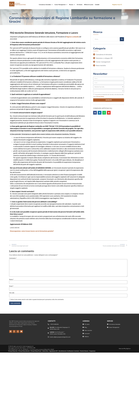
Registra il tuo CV (117, 4)
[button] (46, 4)
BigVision (128, 348)
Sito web (11, 292)
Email (11, 286)
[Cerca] (122, 39)
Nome (11, 279)
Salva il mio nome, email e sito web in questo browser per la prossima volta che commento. (37, 299)
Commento (13, 258)
